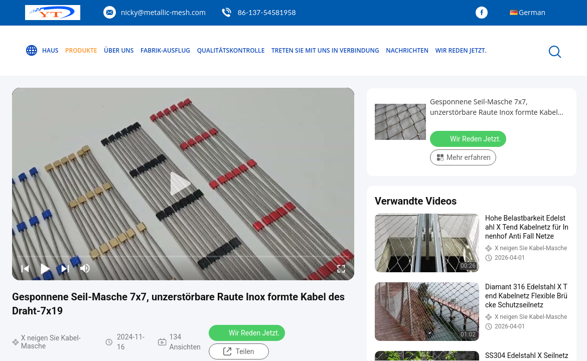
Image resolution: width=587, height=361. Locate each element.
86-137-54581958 (267, 12)
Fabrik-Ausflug (165, 50)
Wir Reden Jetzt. (461, 50)
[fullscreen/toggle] (341, 268)
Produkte (81, 50)
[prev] (25, 268)
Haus (41, 51)
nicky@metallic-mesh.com (163, 12)
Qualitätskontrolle (231, 50)
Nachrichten (407, 50)
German (532, 12)
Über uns (118, 50)
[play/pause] (45, 268)
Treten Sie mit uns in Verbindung (325, 50)
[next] (65, 268)
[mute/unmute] (85, 268)
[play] (183, 184)
